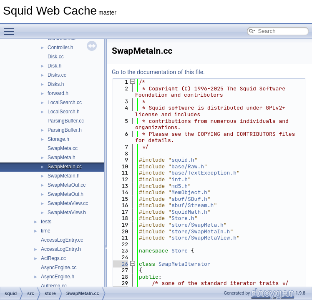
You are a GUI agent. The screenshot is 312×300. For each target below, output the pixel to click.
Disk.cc (56, 57)
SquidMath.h (189, 211)
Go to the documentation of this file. (158, 72)
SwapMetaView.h (67, 212)
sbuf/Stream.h (192, 205)
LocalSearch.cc (65, 102)
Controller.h (60, 47)
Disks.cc (57, 75)
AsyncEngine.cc (58, 267)
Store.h (182, 218)
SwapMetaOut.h (65, 194)
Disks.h (56, 84)
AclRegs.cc (53, 258)
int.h (179, 179)
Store (179, 250)
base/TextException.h (204, 172)
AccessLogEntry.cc (62, 240)
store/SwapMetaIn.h (200, 231)
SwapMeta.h (61, 157)
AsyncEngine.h (57, 277)
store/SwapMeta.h (197, 224)
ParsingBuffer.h (65, 130)
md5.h (179, 186)
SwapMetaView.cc (68, 203)
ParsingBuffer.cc (66, 121)
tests (46, 222)
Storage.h (58, 139)
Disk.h (54, 66)
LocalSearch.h (64, 112)
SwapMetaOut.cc (67, 185)
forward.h (58, 93)
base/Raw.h (187, 166)
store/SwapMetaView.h (204, 237)
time (45, 231)
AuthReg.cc (54, 286)
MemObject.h (189, 192)
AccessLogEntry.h (61, 249)
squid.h (182, 159)
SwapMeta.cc (63, 148)
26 (120, 264)
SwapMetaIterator (185, 264)
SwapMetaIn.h (64, 176)
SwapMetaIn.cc (65, 167)
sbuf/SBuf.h (189, 198)
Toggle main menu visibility (11, 28)
